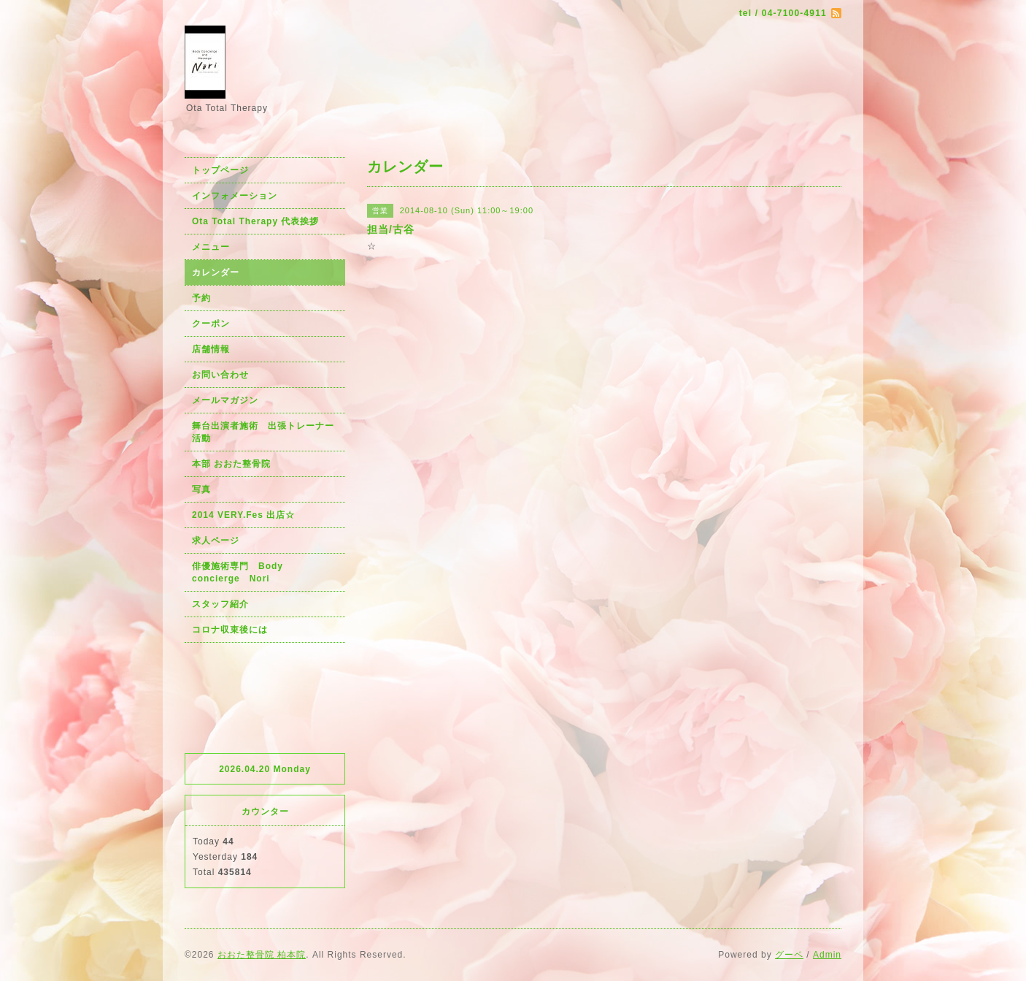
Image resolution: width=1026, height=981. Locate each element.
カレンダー (215, 272)
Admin (827, 955)
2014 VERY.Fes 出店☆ (243, 515)
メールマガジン (225, 400)
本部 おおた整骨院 (231, 464)
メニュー (211, 247)
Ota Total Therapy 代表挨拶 (255, 221)
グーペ (789, 955)
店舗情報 (211, 349)
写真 (201, 489)
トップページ (220, 170)
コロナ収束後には (230, 630)
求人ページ (215, 540)
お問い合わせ (220, 375)
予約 (201, 298)
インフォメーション (234, 196)
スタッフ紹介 (220, 604)
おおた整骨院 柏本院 (261, 955)
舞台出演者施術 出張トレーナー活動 (263, 432)
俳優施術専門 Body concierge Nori (242, 572)
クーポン (211, 323)
